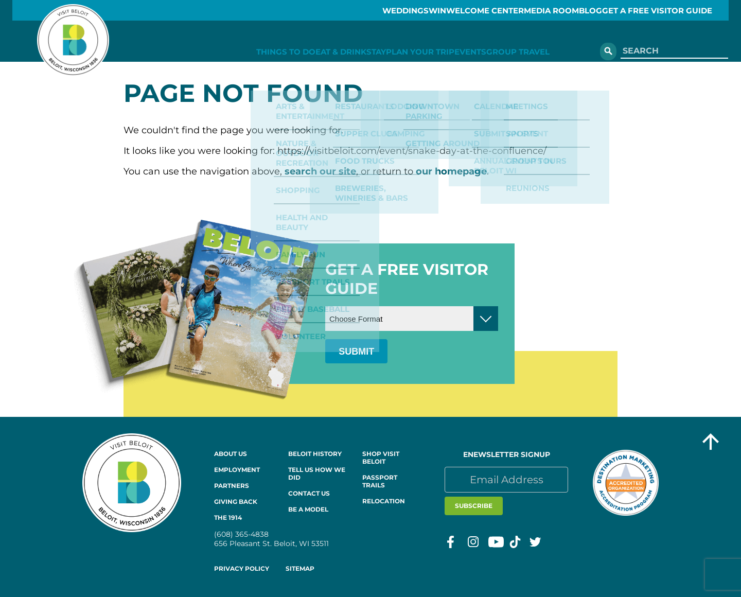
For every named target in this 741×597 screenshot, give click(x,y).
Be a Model (308, 509)
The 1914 (228, 517)
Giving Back (235, 501)
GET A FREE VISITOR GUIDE (673, 10)
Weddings (355, 10)
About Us (230, 454)
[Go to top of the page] (710, 442)
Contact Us (309, 493)
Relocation (383, 501)
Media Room (541, 10)
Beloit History (315, 454)
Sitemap (300, 568)
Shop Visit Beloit (380, 457)
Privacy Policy (241, 568)
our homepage (451, 171)
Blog (594, 10)
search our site (320, 171)
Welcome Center (462, 10)
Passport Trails (379, 481)
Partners (231, 485)
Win (402, 10)
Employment (237, 469)
